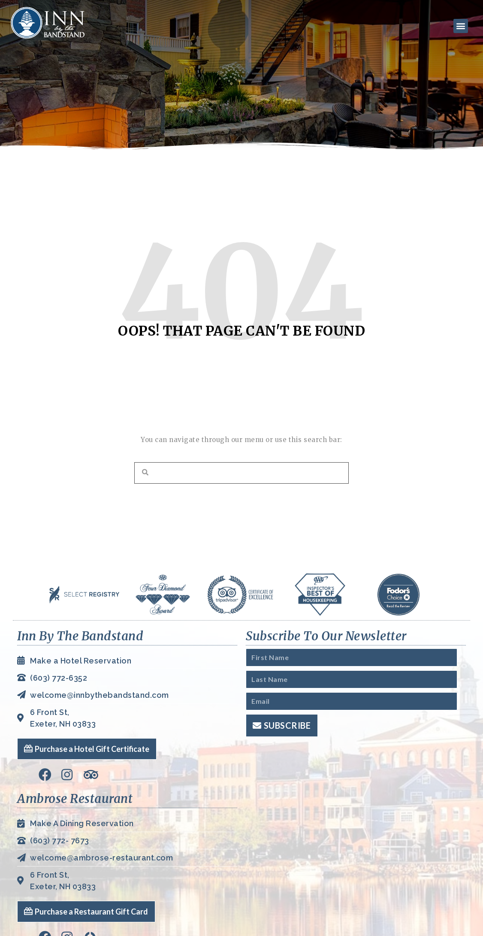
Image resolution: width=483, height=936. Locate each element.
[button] (459, 25)
